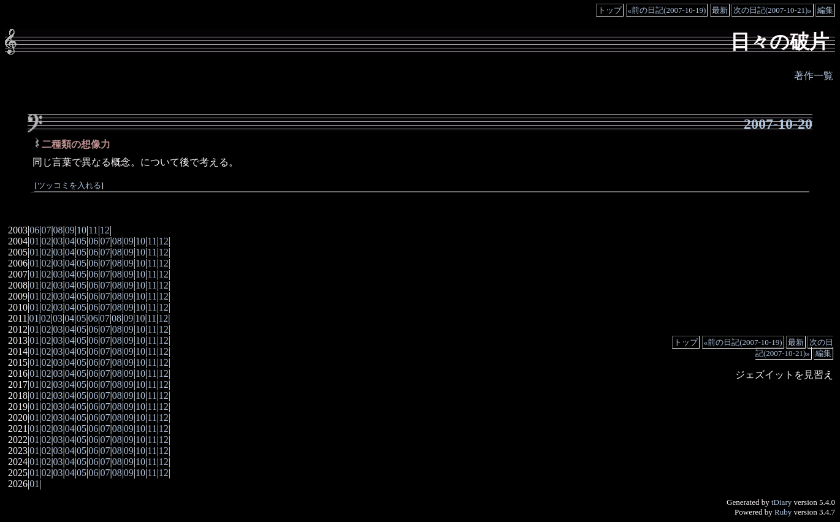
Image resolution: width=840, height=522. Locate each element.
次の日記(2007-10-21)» (772, 10)
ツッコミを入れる (69, 185)
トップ (610, 10)
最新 (720, 10)
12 (105, 230)
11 (92, 230)
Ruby (783, 511)
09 (70, 230)
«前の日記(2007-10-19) (667, 10)
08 (58, 230)
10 (81, 230)
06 (34, 230)
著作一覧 (813, 75)
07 (46, 230)
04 (70, 241)
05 (81, 241)
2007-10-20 (778, 124)
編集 (825, 10)
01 (34, 241)
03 (58, 241)
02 (46, 241)
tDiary (781, 502)
